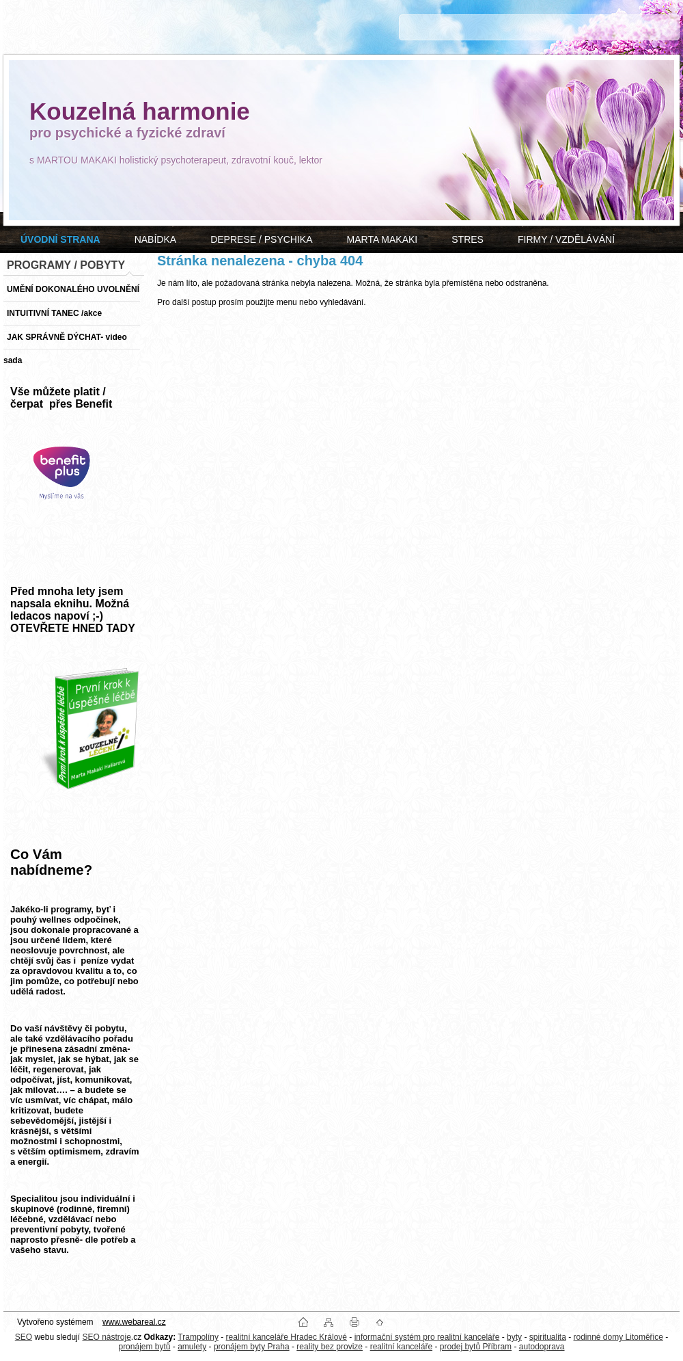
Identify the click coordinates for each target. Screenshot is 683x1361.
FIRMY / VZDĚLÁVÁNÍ (566, 239)
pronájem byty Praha (252, 1346)
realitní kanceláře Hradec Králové (286, 1337)
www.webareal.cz (134, 1322)
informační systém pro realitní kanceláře (427, 1337)
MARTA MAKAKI (382, 239)
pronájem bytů (144, 1346)
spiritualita (547, 1337)
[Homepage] (60, 239)
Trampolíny (198, 1337)
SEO (23, 1337)
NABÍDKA (155, 239)
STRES (467, 239)
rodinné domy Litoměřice (618, 1337)
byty (514, 1337)
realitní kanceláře (401, 1346)
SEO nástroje (106, 1337)
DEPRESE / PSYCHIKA (261, 239)
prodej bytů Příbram (476, 1346)
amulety (192, 1346)
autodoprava (542, 1346)
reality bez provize (329, 1346)
